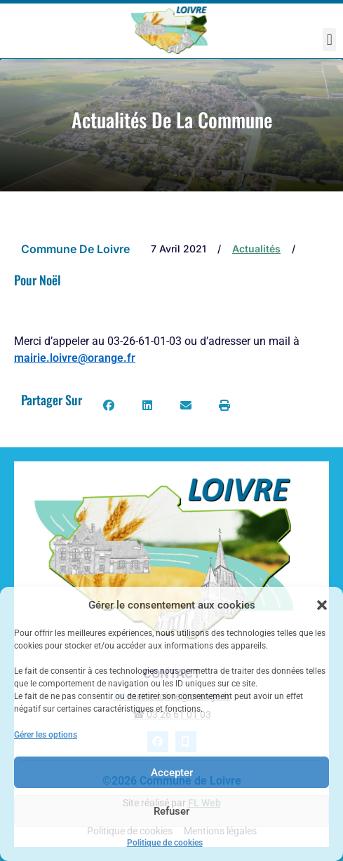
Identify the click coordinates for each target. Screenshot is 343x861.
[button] (322, 605)
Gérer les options (45, 735)
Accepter (172, 772)
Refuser (171, 811)
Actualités (256, 249)
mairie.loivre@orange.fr (74, 358)
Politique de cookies (165, 843)
